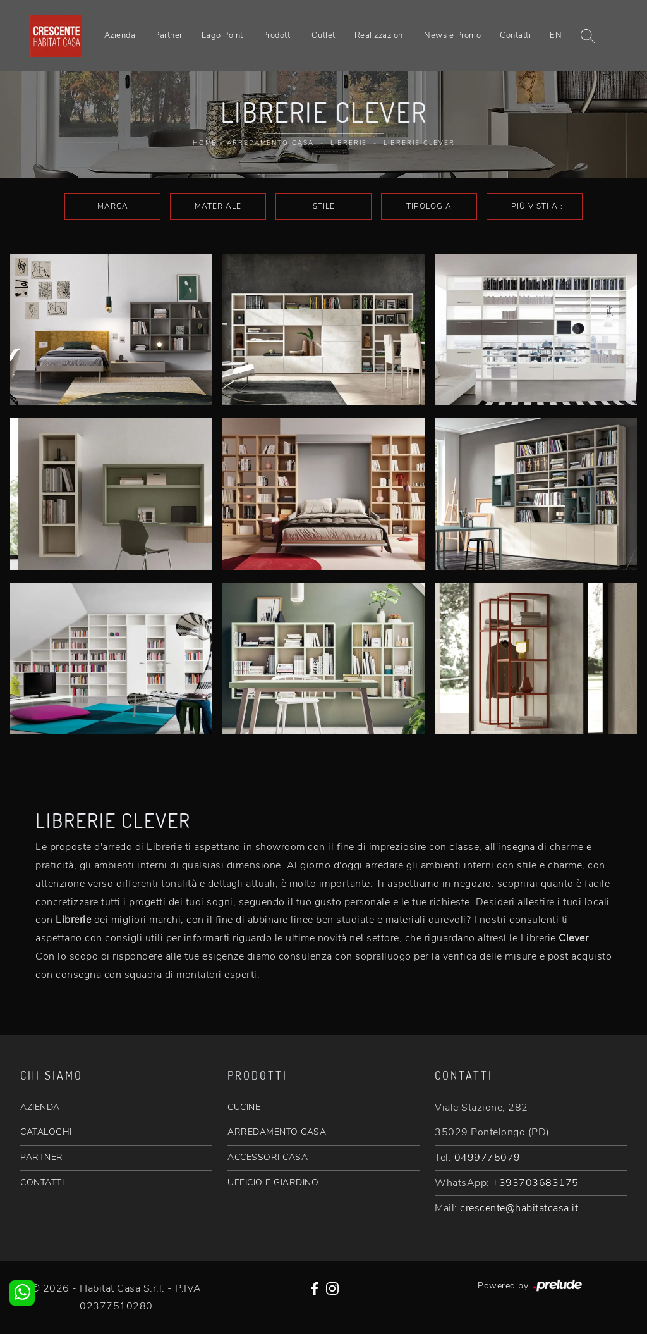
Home (205, 143)
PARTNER (41, 1157)
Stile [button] (324, 206)
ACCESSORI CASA (267, 1157)
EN (556, 35)
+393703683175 (535, 1183)
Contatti (515, 35)
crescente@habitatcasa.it (519, 1208)
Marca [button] (112, 206)
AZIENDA (40, 1107)
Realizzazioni (380, 35)
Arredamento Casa (270, 143)
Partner (168, 35)
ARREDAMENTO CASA (276, 1132)
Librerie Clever (419, 143)
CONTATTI (42, 1183)
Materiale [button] (218, 206)
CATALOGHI (46, 1132)
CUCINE (243, 1107)
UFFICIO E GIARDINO (272, 1183)
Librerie (348, 143)
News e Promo (452, 35)
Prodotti (277, 35)
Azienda (120, 35)
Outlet (323, 35)
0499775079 (487, 1157)
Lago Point (222, 35)
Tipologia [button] (429, 206)
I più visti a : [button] (534, 206)
